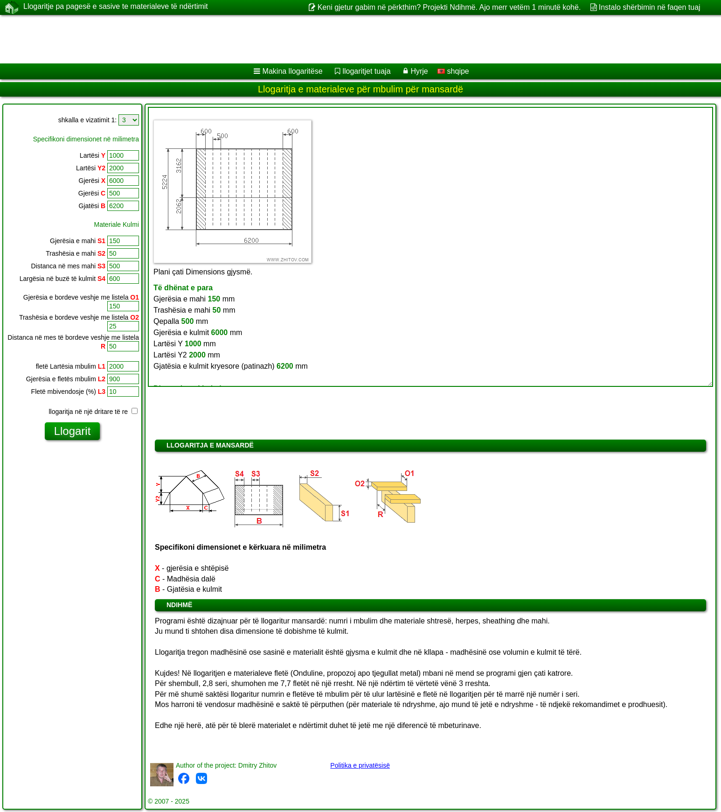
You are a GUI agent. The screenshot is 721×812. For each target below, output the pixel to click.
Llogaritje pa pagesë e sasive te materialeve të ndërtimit (115, 7)
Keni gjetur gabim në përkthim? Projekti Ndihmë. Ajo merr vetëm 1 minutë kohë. (449, 7)
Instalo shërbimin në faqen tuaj (649, 7)
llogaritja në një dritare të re (93, 411)
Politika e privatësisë (360, 765)
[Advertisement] (283, 39)
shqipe (453, 71)
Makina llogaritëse (293, 71)
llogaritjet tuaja (366, 71)
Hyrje (419, 71)
